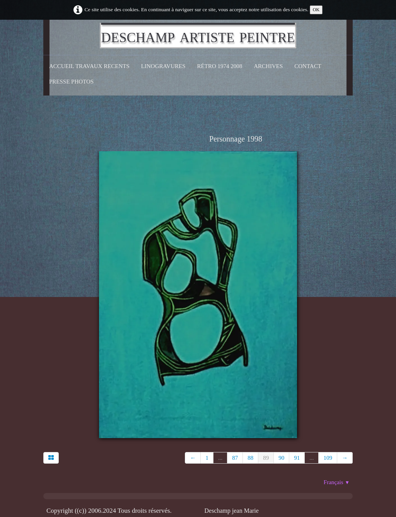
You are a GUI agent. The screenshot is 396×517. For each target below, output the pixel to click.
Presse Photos (71, 81)
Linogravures (163, 66)
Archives (268, 66)
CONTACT (307, 66)
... (220, 458)
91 (297, 458)
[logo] (198, 35)
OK (316, 9)
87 (235, 458)
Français (337, 482)
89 (266, 458)
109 (327, 458)
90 (281, 458)
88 (250, 458)
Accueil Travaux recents (89, 66)
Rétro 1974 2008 (219, 66)
